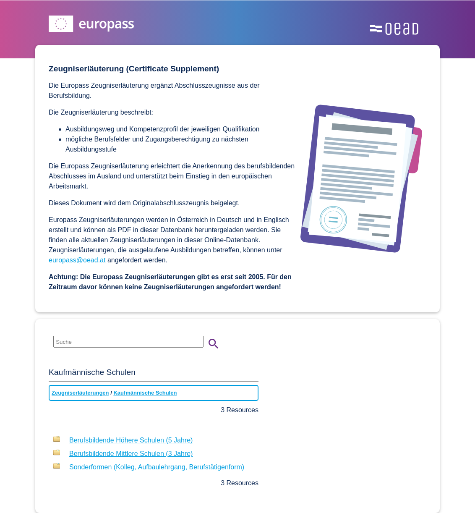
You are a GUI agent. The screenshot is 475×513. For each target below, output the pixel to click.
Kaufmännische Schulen (145, 393)
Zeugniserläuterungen (80, 393)
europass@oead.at (77, 260)
